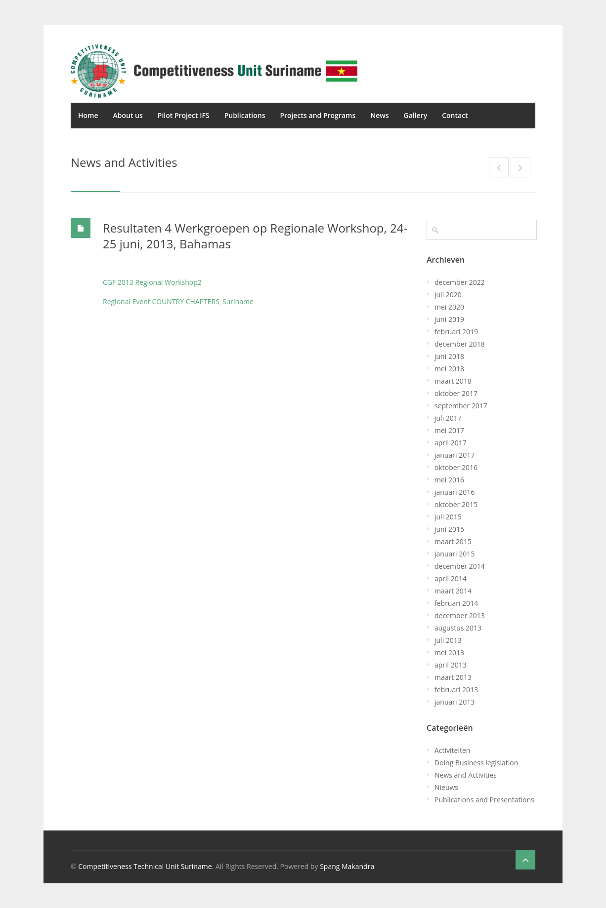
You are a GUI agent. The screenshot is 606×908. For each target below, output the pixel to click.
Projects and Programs (317, 115)
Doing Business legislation (476, 762)
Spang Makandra (347, 866)
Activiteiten (452, 750)
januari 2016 (454, 492)
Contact (455, 115)
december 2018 (459, 344)
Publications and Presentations (484, 799)
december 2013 (459, 615)
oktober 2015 (455, 504)
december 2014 (459, 566)
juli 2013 (448, 640)
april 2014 (450, 578)
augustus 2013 (457, 627)
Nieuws (446, 787)
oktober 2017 (455, 393)
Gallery (415, 115)
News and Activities (465, 775)
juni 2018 (449, 356)
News (379, 115)
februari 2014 (456, 603)
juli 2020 (448, 294)
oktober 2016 (455, 467)
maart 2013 (453, 677)
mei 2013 (449, 652)
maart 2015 (453, 541)
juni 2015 (449, 529)
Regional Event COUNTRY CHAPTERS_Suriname (178, 301)
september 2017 (460, 405)
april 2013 (450, 665)
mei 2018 (449, 368)
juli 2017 (448, 418)
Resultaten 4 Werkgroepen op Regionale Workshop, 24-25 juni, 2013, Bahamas (255, 236)
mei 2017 (449, 430)
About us (128, 115)
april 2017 (450, 442)
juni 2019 (449, 319)
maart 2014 (453, 590)
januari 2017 (454, 455)
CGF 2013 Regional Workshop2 (152, 282)
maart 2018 (453, 381)
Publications (244, 115)
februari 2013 (456, 689)
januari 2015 (454, 553)
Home (88, 115)
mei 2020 (449, 307)
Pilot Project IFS (184, 115)
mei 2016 (449, 479)
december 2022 (459, 282)
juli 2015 (448, 516)
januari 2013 (454, 702)
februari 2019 (456, 331)
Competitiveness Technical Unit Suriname (145, 866)
